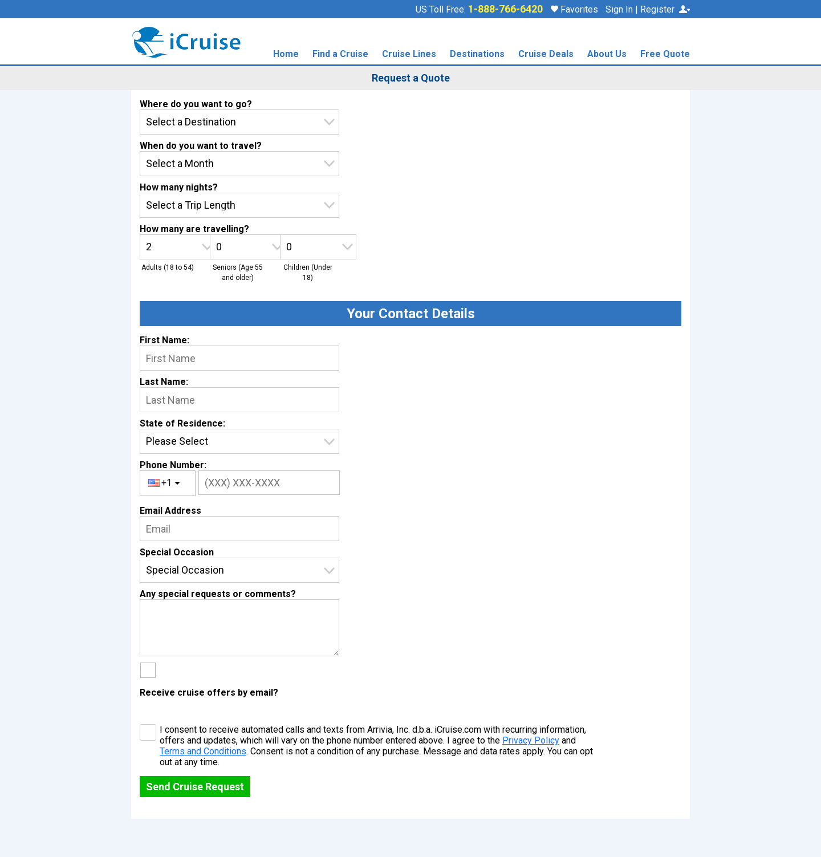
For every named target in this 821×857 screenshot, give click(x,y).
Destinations (477, 54)
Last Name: (164, 381)
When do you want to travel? (201, 145)
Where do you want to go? (196, 104)
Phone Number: (173, 465)
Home (286, 54)
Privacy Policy (530, 740)
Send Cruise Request (195, 787)
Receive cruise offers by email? (209, 692)
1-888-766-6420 (505, 9)
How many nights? (179, 187)
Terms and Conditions (203, 751)
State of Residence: (182, 423)
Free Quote (665, 54)
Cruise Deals (546, 54)
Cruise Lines (409, 54)
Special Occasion (177, 552)
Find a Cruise (340, 54)
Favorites (574, 9)
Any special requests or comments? (218, 593)
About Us (607, 54)
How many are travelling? (194, 229)
